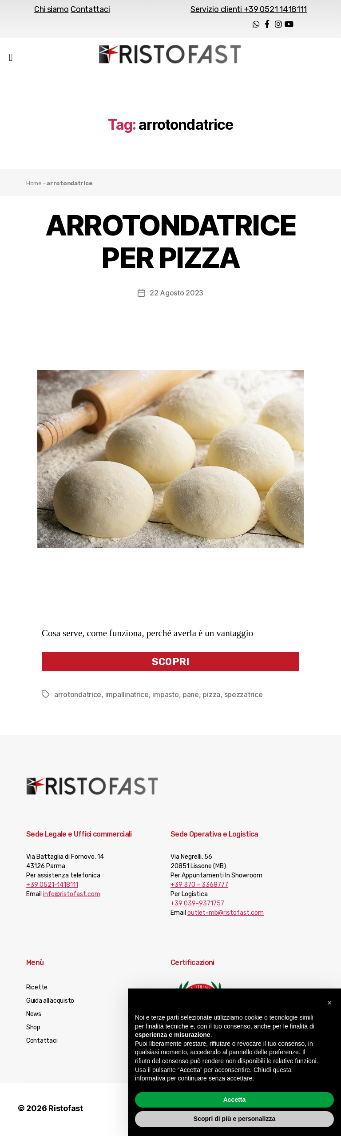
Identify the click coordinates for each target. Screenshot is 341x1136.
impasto (165, 697)
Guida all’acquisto (50, 1003)
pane (190, 697)
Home (34, 186)
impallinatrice (127, 697)
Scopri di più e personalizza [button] (234, 1118)
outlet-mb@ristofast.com (225, 915)
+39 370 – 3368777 (199, 887)
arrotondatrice (77, 697)
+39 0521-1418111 (52, 887)
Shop (33, 1030)
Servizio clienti (248, 9)
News (33, 1016)
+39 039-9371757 (197, 906)
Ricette (37, 990)
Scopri (171, 664)
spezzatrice (243, 697)
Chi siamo (51, 9)
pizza (211, 697)
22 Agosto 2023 (176, 295)
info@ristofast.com (71, 897)
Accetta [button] (234, 1099)
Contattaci (90, 9)
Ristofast (65, 1111)
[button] (329, 1003)
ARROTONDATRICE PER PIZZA (170, 244)
